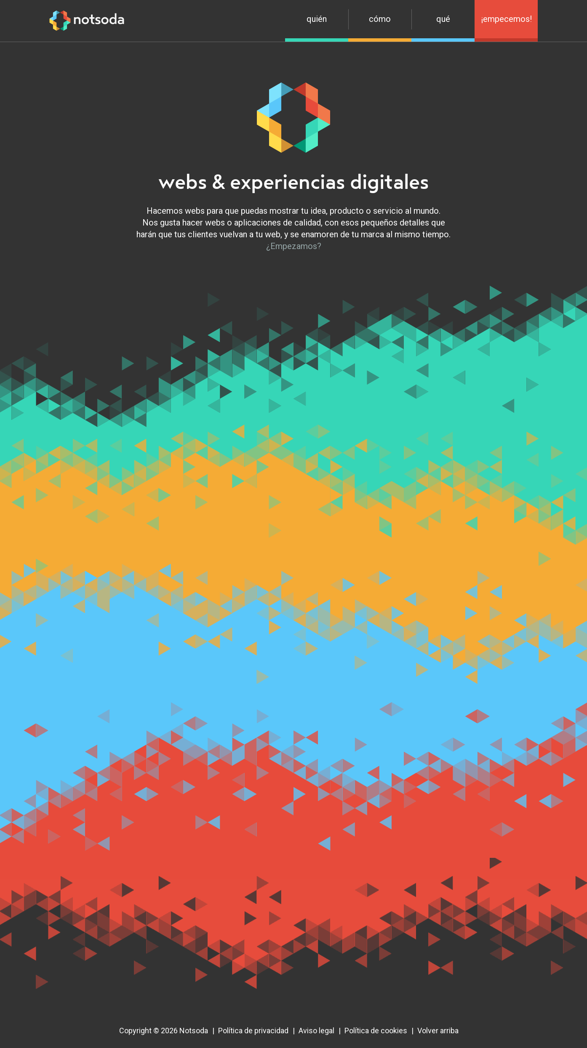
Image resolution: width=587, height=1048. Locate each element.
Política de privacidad (253, 1030)
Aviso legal (316, 1030)
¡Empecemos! (506, 19)
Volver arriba (438, 1030)
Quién (317, 19)
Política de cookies (375, 1030)
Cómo (380, 19)
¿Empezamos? (293, 246)
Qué (443, 19)
